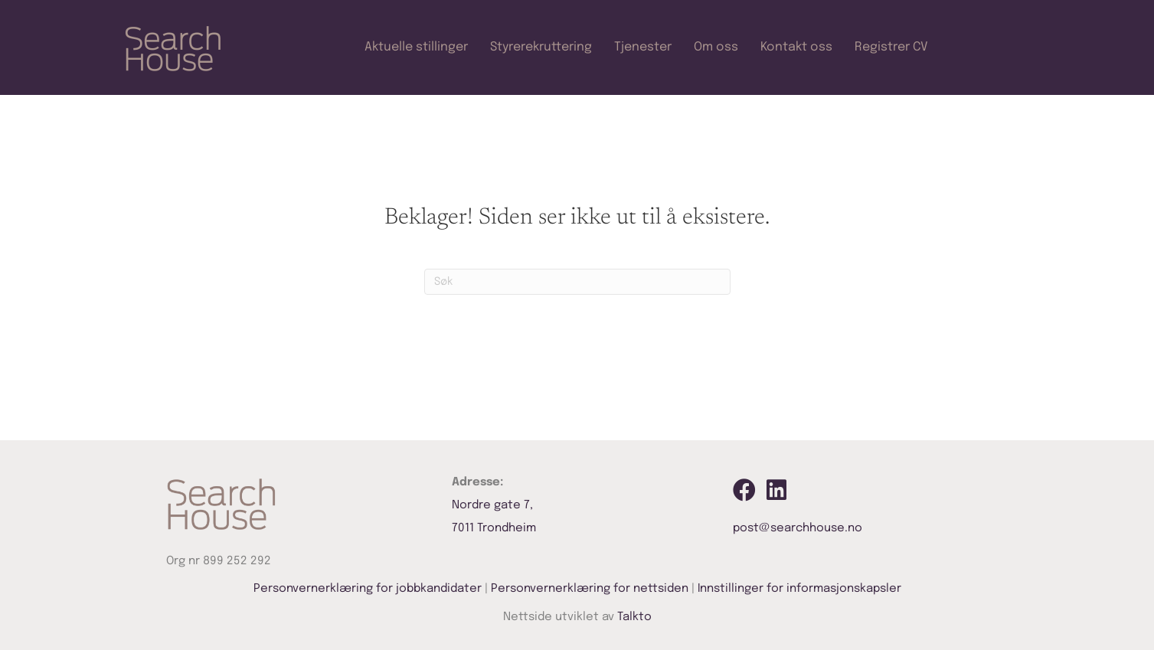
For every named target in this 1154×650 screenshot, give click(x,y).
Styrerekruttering (541, 47)
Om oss (716, 47)
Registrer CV (891, 47)
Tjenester (643, 47)
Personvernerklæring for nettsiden (589, 589)
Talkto (634, 617)
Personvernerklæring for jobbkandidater (367, 589)
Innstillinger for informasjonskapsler (799, 589)
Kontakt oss (796, 47)
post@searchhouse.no (797, 528)
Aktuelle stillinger (416, 47)
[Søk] (577, 282)
